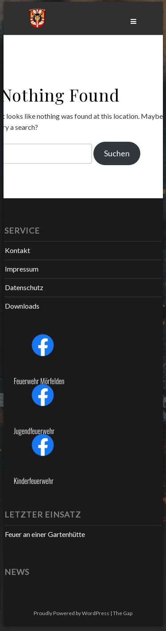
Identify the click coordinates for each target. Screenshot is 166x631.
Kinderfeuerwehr (34, 481)
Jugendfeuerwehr (34, 431)
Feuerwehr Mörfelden (39, 381)
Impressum (22, 268)
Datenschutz (24, 287)
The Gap (122, 613)
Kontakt (17, 250)
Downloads (22, 306)
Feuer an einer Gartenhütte (45, 534)
